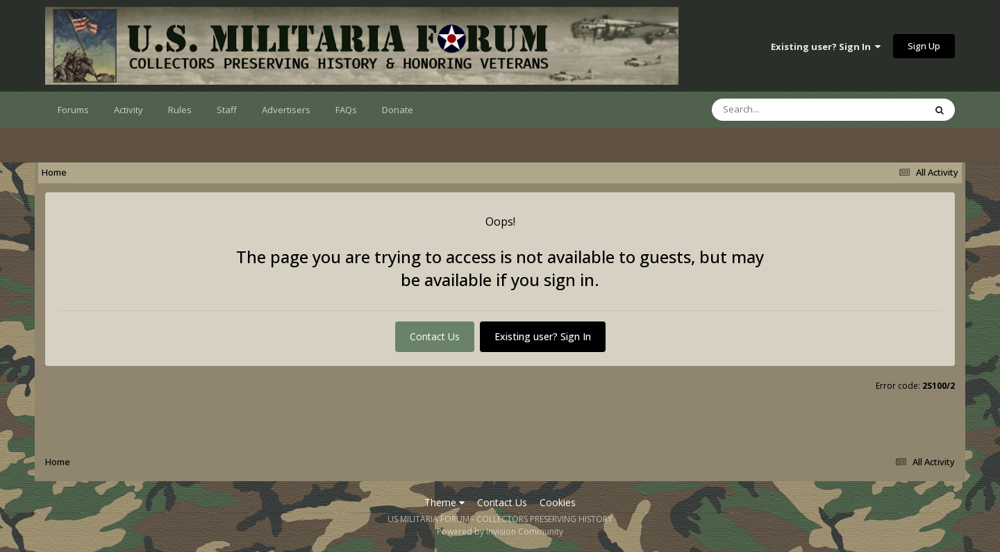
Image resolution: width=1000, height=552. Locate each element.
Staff (227, 109)
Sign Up (924, 46)
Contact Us (435, 336)
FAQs (346, 109)
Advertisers (286, 109)
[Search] (782, 110)
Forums (73, 109)
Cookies (558, 502)
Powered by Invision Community (500, 531)
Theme (444, 502)
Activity (128, 109)
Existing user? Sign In (826, 46)
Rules (180, 109)
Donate (397, 109)
